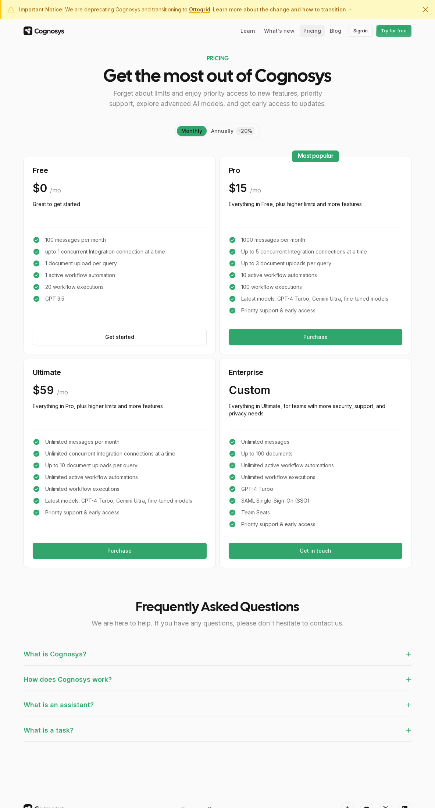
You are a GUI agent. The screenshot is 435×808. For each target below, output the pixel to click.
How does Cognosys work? (217, 679)
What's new (279, 31)
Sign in (362, 32)
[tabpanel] (217, 362)
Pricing (312, 31)
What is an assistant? (217, 705)
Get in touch (315, 550)
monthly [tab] (191, 131)
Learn (247, 31)
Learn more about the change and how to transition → (283, 9)
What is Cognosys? (217, 654)
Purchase (315, 337)
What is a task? (217, 730)
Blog (335, 31)
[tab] (232, 131)
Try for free (394, 30)
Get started (119, 337)
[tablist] (217, 131)
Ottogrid (199, 9)
